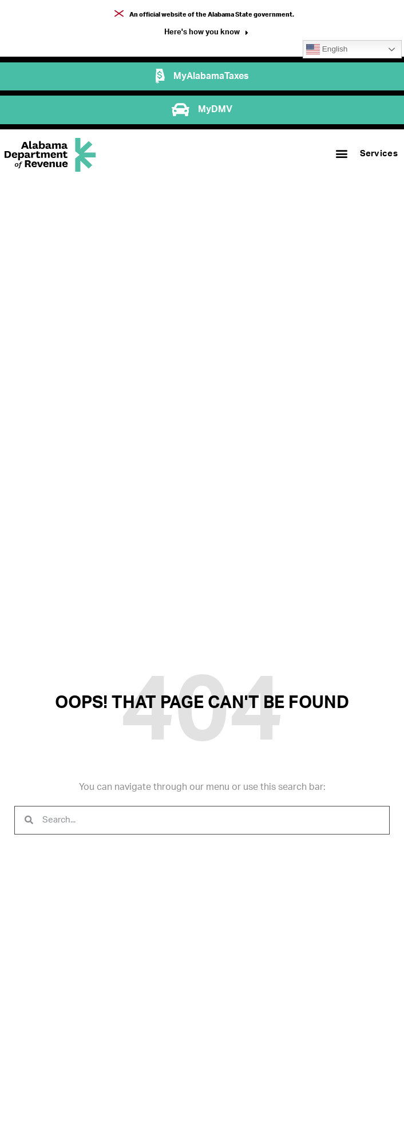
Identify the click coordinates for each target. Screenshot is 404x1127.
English (326, 49)
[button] (206, 33)
